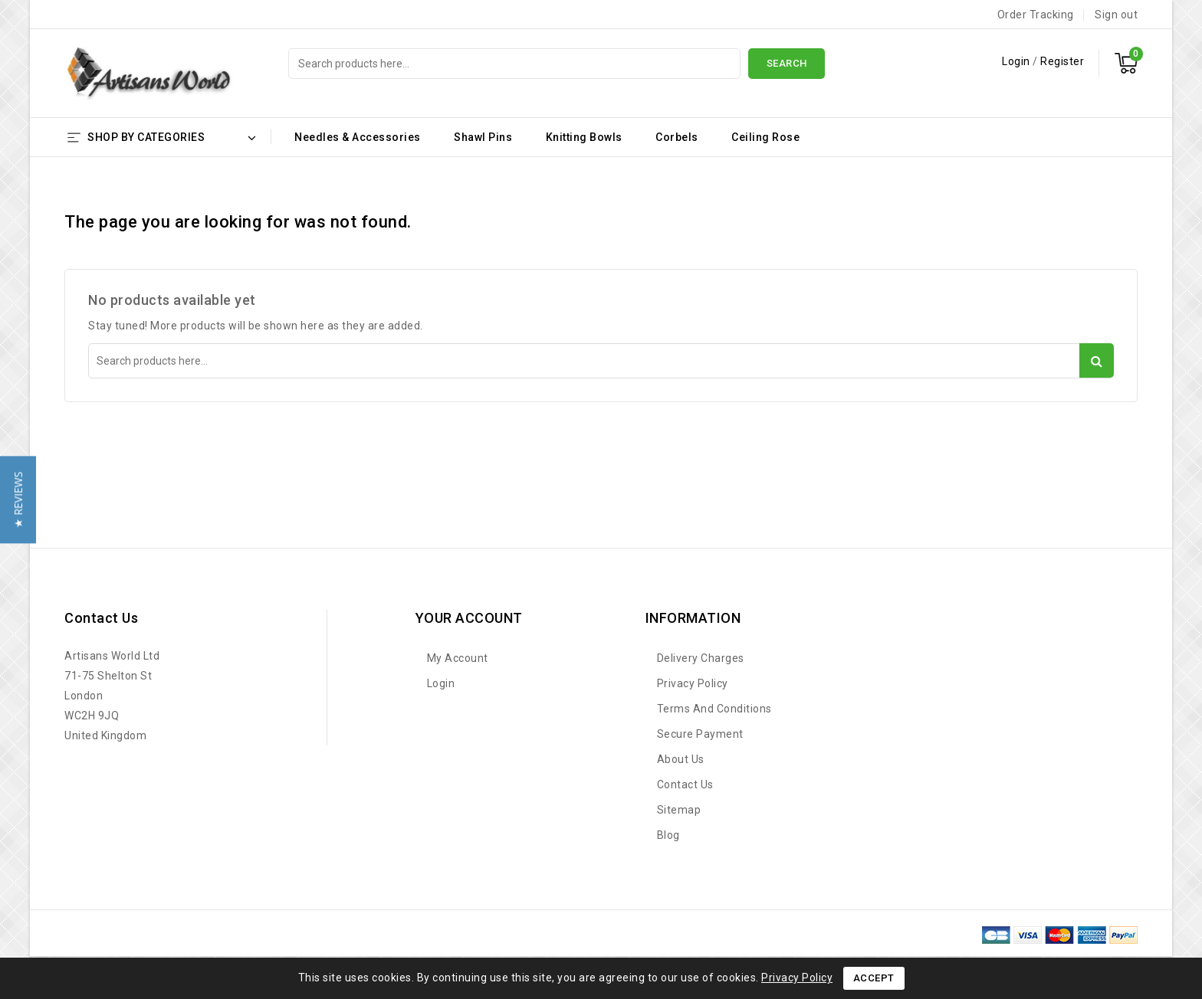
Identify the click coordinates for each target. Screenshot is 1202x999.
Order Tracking (1035, 14)
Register (1062, 61)
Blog (668, 835)
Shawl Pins (483, 137)
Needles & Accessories (357, 137)
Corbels (676, 137)
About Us (680, 759)
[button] (18, 499)
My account (457, 658)
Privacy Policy (692, 683)
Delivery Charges (700, 658)
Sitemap (679, 810)
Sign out (1116, 14)
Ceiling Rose (765, 137)
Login (1017, 61)
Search (787, 63)
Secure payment (700, 734)
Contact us (101, 618)
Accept (874, 978)
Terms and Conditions (714, 709)
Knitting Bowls (584, 137)
